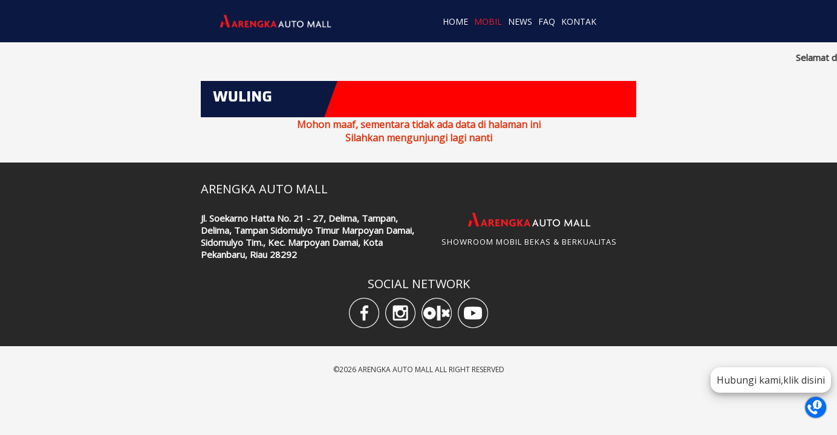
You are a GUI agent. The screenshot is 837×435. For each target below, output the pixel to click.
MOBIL (488, 21)
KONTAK (578, 21)
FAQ (546, 21)
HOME (455, 21)
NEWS (520, 21)
